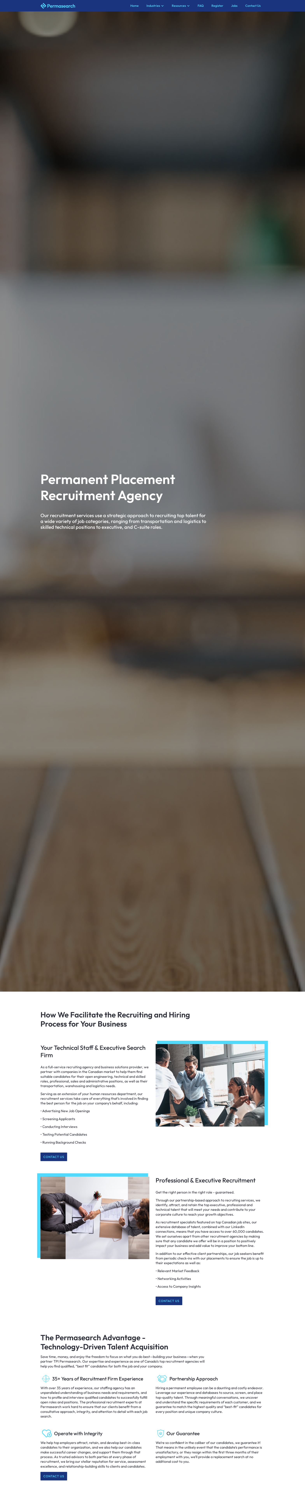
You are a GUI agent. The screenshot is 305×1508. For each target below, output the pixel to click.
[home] (83, 6)
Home (134, 6)
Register (217, 6)
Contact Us (253, 6)
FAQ (201, 6)
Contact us (53, 1157)
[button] (155, 5)
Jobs (234, 6)
